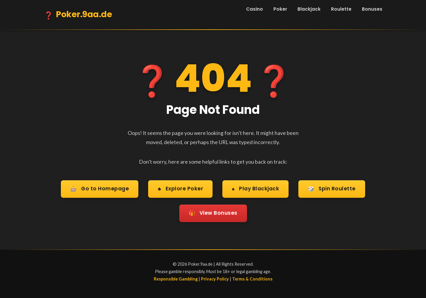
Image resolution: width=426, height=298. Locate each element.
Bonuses (372, 9)
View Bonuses (213, 212)
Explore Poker (180, 189)
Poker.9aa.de (78, 15)
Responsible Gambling (176, 277)
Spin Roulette (332, 189)
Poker (280, 9)
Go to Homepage (98, 189)
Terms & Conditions (252, 277)
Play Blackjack (255, 189)
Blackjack (309, 9)
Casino (254, 9)
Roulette (341, 9)
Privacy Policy (215, 277)
